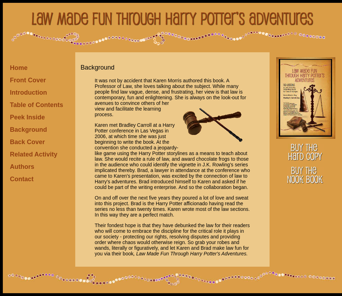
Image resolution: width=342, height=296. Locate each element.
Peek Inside (27, 117)
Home (19, 67)
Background (28, 129)
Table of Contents (36, 104)
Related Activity (33, 154)
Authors (22, 166)
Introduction (28, 92)
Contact (22, 179)
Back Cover (27, 142)
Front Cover (28, 80)
